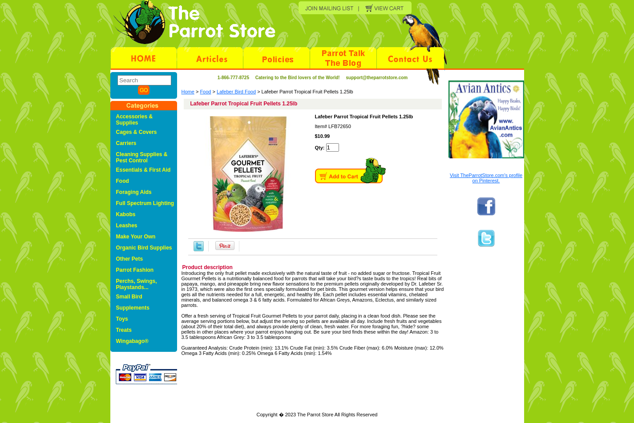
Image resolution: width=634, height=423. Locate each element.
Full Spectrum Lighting (145, 203)
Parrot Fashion (135, 270)
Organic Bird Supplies (144, 248)
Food (205, 91)
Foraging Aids (134, 192)
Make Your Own (136, 237)
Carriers (126, 143)
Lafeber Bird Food (236, 91)
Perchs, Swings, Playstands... (136, 284)
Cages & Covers (136, 132)
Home (188, 91)
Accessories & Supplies (134, 119)
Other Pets (129, 259)
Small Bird (129, 297)
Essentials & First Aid (143, 170)
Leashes (126, 225)
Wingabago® (132, 341)
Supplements (132, 308)
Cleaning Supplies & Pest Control (142, 157)
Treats (124, 330)
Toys (122, 319)
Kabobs (126, 214)
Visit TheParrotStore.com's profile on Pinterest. (486, 178)
